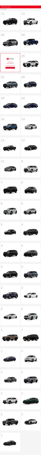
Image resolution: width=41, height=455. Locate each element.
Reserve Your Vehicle (10, 67)
